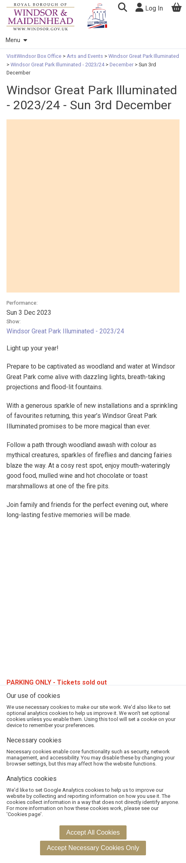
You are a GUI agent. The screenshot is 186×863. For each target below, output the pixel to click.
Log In (149, 7)
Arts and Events (85, 56)
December (121, 64)
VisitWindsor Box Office (34, 56)
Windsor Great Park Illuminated (143, 56)
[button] (122, 8)
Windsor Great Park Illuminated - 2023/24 (57, 64)
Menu (16, 40)
